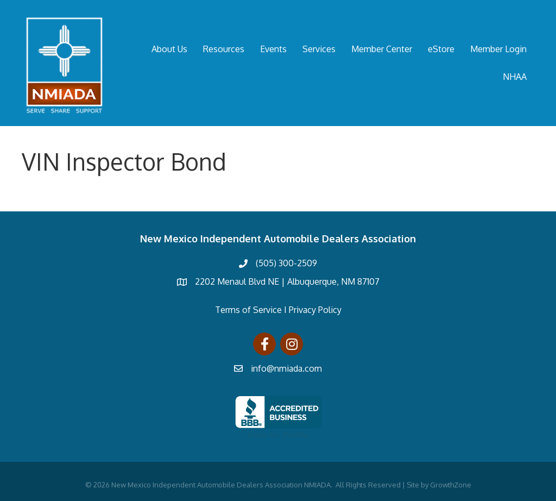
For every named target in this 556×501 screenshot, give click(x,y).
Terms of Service (248, 309)
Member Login (498, 48)
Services (319, 48)
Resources (223, 48)
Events (273, 48)
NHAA (515, 76)
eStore (441, 48)
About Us (169, 48)
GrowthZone (450, 484)
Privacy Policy (315, 309)
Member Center (381, 48)
